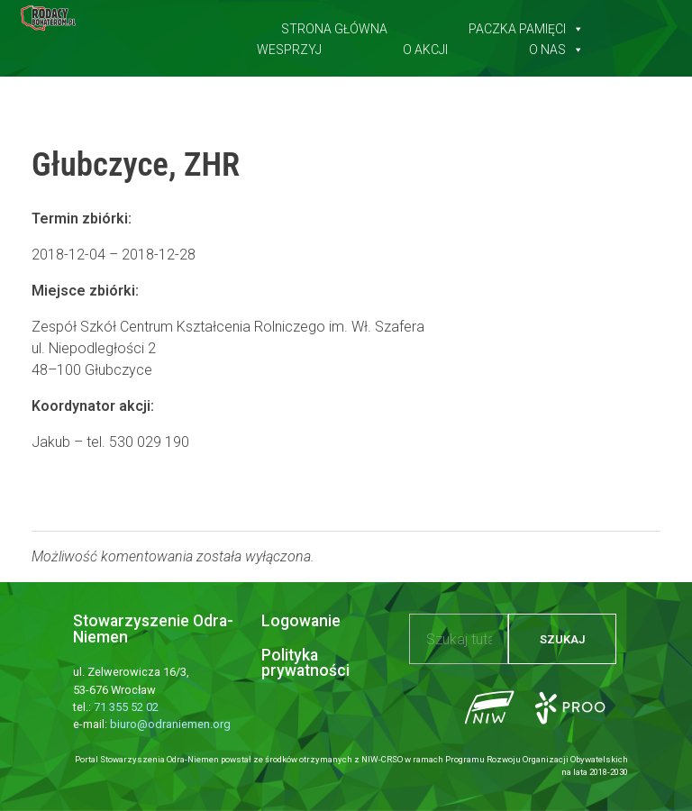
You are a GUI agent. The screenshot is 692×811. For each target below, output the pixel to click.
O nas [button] (556, 46)
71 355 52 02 (126, 707)
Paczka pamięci (526, 25)
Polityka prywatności (305, 663)
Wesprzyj (289, 46)
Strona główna (334, 25)
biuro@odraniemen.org (170, 724)
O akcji (425, 46)
